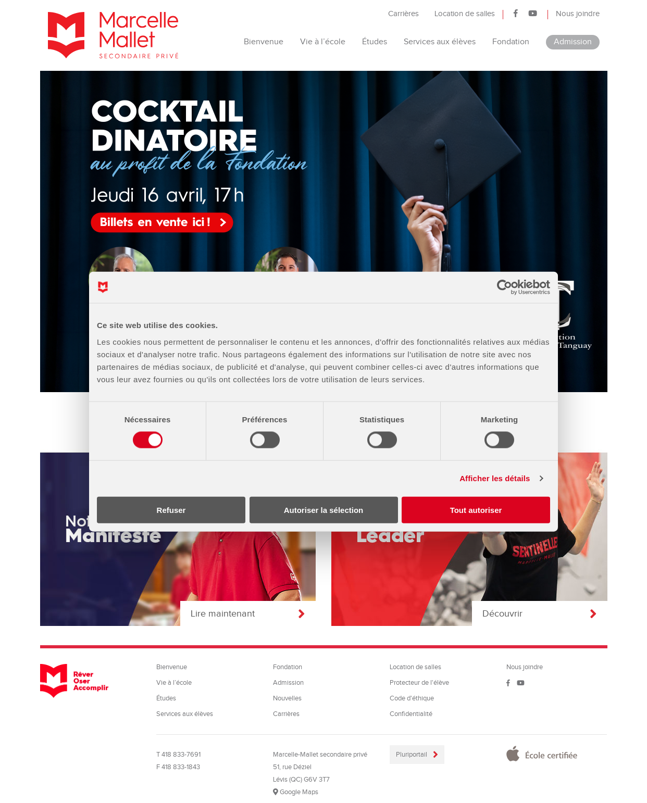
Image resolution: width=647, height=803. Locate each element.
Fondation (510, 42)
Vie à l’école (322, 42)
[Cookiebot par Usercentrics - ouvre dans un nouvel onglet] (504, 287)
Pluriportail (412, 754)
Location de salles (464, 14)
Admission (573, 42)
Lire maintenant (248, 614)
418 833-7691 (181, 754)
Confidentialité (411, 714)
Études (374, 42)
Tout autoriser (476, 509)
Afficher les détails (494, 478)
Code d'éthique (412, 698)
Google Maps (295, 792)
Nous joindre (578, 14)
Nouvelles (287, 698)
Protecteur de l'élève (419, 683)
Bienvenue (263, 42)
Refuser (171, 509)
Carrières (403, 14)
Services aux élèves (440, 42)
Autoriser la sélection (324, 509)
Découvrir (539, 614)
